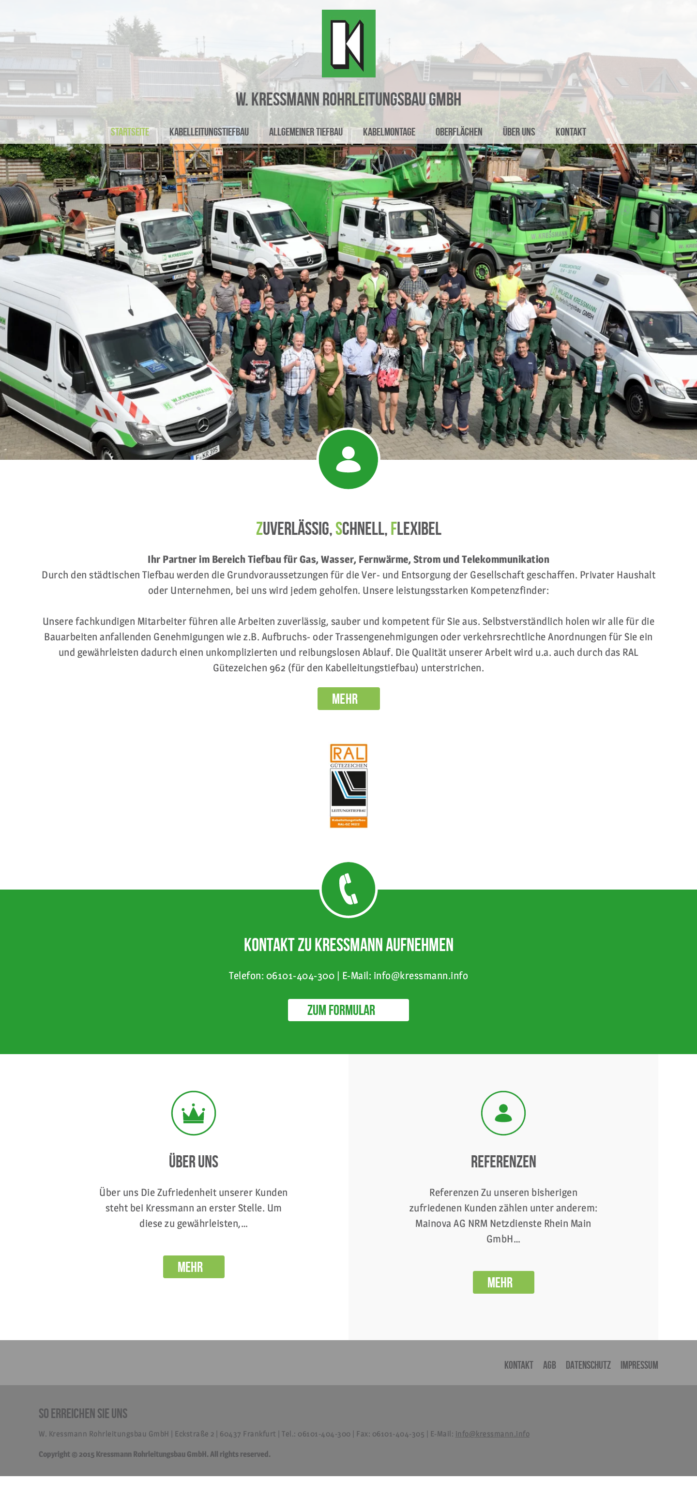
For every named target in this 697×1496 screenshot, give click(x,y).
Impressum (639, 1365)
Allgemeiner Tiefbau (306, 131)
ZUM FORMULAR (341, 1010)
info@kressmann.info (492, 1433)
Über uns (519, 131)
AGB (549, 1365)
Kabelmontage (389, 131)
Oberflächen (459, 131)
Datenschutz (588, 1365)
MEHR (345, 699)
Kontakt (571, 131)
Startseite (130, 131)
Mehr (190, 1267)
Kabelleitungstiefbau (209, 131)
